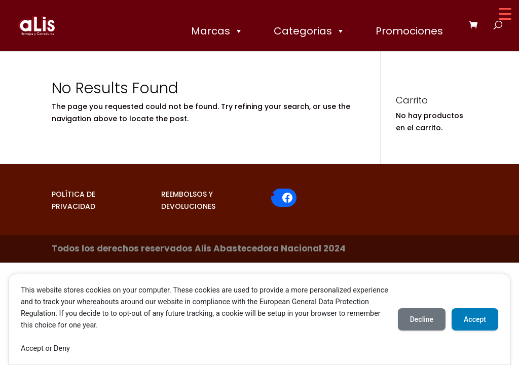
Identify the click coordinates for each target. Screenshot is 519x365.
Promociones (409, 31)
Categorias (309, 31)
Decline (421, 319)
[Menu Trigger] (505, 14)
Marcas (217, 31)
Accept (475, 319)
